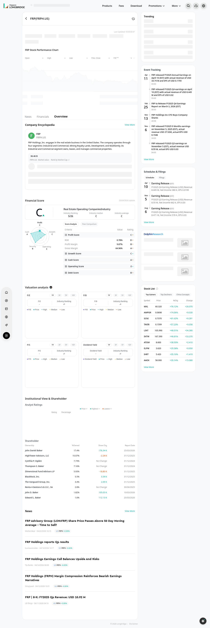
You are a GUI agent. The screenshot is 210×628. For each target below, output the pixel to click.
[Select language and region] (203, 6)
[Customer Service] (196, 6)
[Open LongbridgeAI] (202, 621)
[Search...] (188, 6)
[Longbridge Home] (14, 5)
